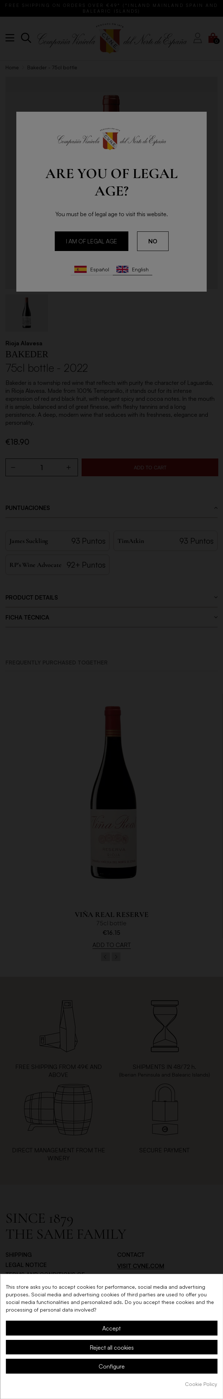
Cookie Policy (201, 1384)
